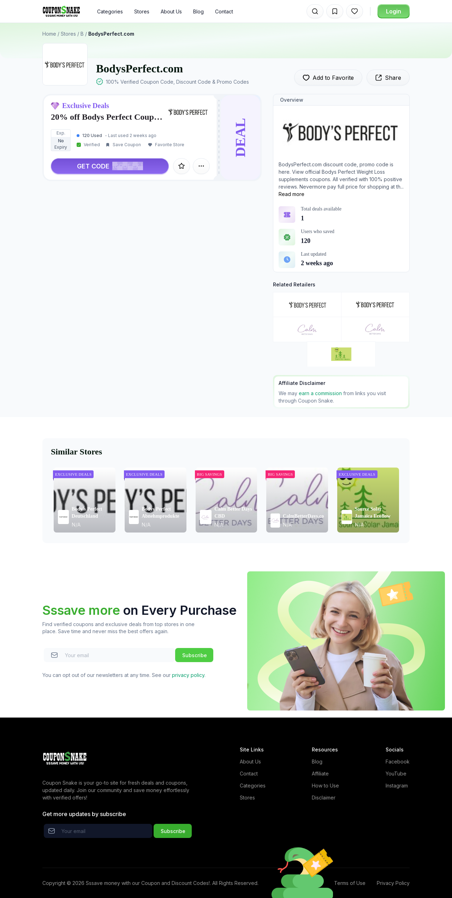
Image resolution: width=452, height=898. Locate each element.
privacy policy (188, 675)
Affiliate (320, 774)
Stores (141, 11)
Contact (224, 11)
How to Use (325, 786)
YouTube (396, 774)
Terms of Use (349, 883)
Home (49, 34)
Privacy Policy (393, 883)
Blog (198, 11)
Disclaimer (323, 798)
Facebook (398, 762)
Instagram (397, 786)
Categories (110, 11)
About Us (171, 11)
